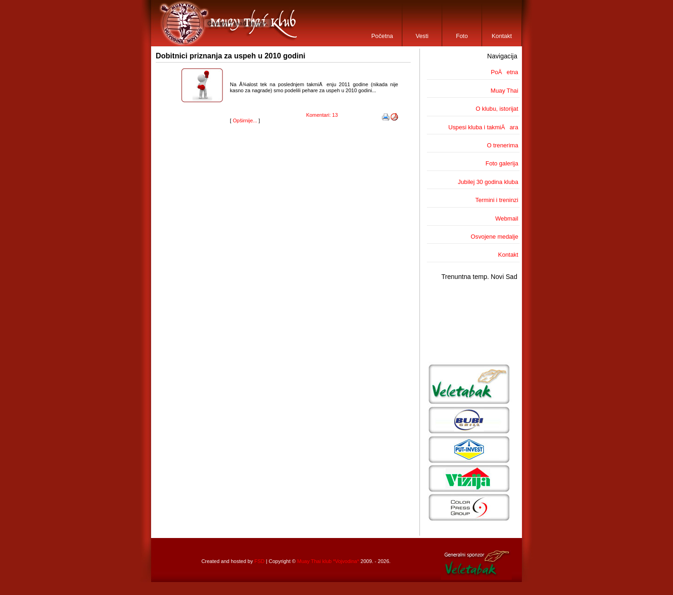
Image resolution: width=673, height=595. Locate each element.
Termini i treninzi (497, 199)
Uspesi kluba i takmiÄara (483, 127)
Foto (462, 35)
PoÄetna (504, 72)
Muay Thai (504, 90)
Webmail (506, 218)
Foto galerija (502, 163)
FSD (259, 561)
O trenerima (502, 145)
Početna (382, 35)
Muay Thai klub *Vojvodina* (328, 561)
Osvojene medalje (494, 236)
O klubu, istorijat (497, 108)
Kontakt (502, 35)
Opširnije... (245, 120)
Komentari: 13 (321, 115)
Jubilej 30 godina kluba (488, 181)
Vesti (422, 35)
